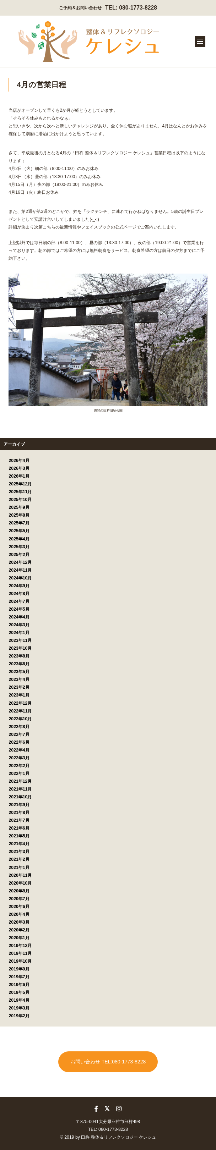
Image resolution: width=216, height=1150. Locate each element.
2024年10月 (20, 578)
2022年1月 (19, 773)
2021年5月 (19, 835)
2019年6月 (19, 984)
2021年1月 (19, 867)
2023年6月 (19, 663)
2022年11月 (20, 711)
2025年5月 (19, 530)
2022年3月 (19, 757)
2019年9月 (19, 969)
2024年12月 (20, 562)
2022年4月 (19, 750)
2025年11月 (20, 491)
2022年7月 (19, 734)
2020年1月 (19, 937)
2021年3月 (19, 851)
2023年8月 (19, 656)
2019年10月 (20, 961)
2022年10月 (20, 718)
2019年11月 (20, 953)
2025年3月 (19, 546)
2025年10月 (20, 499)
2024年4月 (19, 617)
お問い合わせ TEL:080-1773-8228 (108, 1061)
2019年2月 (19, 1015)
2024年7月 (19, 601)
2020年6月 (19, 906)
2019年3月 (19, 1008)
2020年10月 (20, 883)
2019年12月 (20, 945)
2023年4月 (19, 679)
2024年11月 (20, 570)
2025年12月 (20, 484)
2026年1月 (19, 476)
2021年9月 (19, 804)
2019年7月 (19, 976)
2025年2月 (19, 554)
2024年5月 (19, 609)
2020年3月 (19, 922)
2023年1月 (19, 695)
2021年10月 (20, 796)
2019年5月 (19, 992)
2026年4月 (19, 460)
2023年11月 (20, 640)
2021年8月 (19, 812)
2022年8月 (19, 726)
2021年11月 (20, 789)
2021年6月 (19, 828)
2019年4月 (19, 1000)
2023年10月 (20, 648)
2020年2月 (19, 930)
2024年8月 (19, 593)
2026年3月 (19, 468)
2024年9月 (19, 585)
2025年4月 (19, 539)
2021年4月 (19, 843)
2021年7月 (19, 820)
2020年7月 (19, 898)
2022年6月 (19, 742)
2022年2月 (19, 765)
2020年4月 (19, 914)
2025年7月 (19, 523)
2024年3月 (19, 624)
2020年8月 (19, 890)
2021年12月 (20, 781)
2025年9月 (19, 507)
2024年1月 (19, 632)
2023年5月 (19, 671)
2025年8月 (19, 515)
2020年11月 (20, 875)
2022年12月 (20, 703)
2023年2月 (19, 687)
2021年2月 (19, 859)
